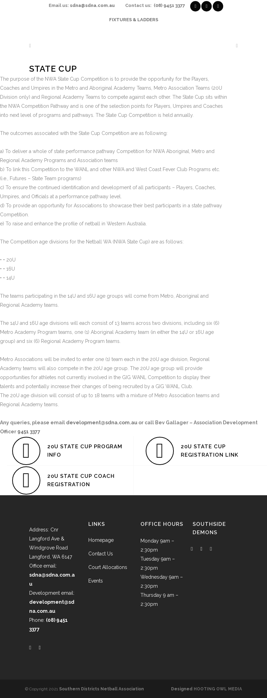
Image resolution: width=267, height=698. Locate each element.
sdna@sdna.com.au (92, 5)
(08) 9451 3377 (169, 5)
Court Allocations (107, 567)
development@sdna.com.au (101, 422)
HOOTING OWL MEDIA (218, 689)
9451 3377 (28, 431)
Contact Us (100, 553)
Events (95, 581)
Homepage (101, 540)
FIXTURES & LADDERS (133, 19)
